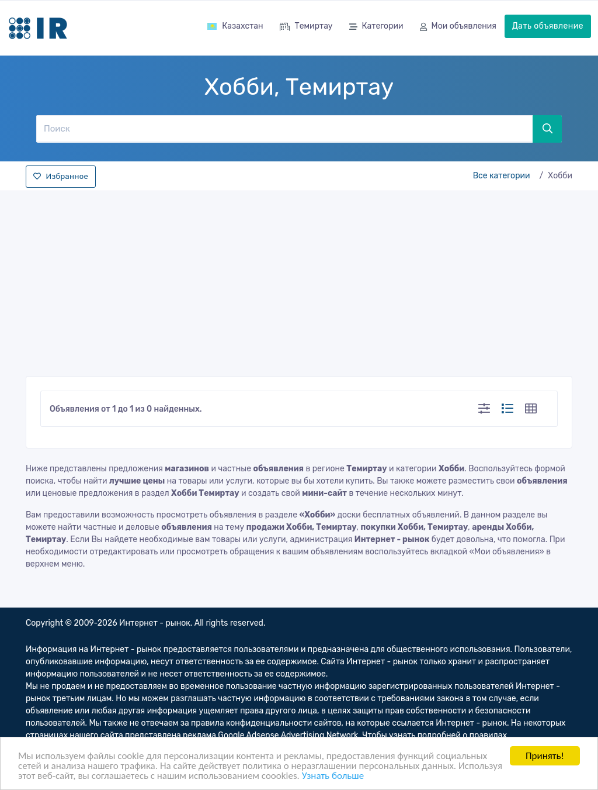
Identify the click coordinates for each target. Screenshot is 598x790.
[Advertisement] (299, 280)
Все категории (501, 176)
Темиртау (306, 27)
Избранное (60, 176)
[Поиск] (284, 128)
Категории (376, 27)
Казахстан (235, 26)
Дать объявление (547, 26)
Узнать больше (333, 776)
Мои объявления (458, 27)
